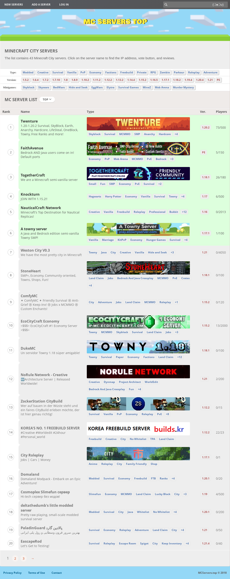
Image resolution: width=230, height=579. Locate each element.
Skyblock (28, 87)
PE (218, 80)
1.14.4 (131, 80)
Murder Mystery (183, 87)
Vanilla (71, 72)
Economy (95, 72)
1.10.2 (85, 80)
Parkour (179, 72)
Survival (57, 72)
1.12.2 (108, 80)
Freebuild (126, 72)
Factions (110, 72)
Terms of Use (36, 573)
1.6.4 (36, 80)
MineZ (147, 87)
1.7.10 (56, 80)
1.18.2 (177, 80)
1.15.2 (142, 80)
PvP (82, 72)
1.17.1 (165, 80)
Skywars (43, 87)
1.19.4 (188, 80)
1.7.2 (45, 80)
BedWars (59, 87)
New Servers (13, 4)
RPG (153, 72)
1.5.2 (26, 80)
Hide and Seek (78, 87)
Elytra (110, 87)
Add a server (41, 4)
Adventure (210, 72)
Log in (64, 4)
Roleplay (194, 72)
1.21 (210, 80)
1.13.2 (119, 80)
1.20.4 (200, 80)
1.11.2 (96, 80)
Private (142, 72)
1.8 (66, 80)
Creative (42, 72)
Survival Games (128, 87)
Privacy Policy (12, 573)
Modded (28, 72)
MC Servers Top (115, 22)
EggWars (97, 87)
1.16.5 (154, 80)
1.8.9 (75, 80)
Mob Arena (162, 87)
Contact (57, 573)
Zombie (165, 72)
